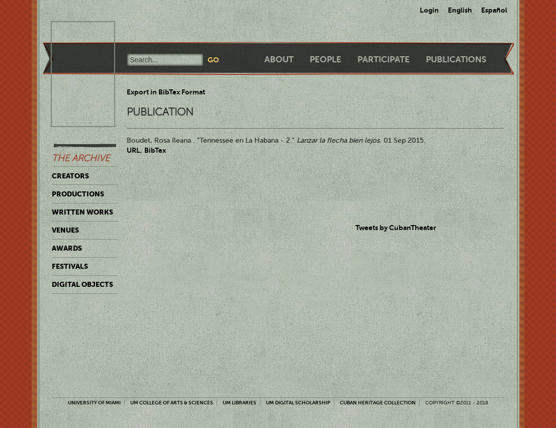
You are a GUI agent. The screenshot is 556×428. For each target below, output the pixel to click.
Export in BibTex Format (166, 92)
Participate (383, 59)
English (460, 10)
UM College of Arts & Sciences (171, 402)
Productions (78, 194)
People (325, 59)
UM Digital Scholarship (298, 402)
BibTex (155, 150)
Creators (70, 176)
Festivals (70, 266)
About (279, 59)
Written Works (82, 212)
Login (429, 10)
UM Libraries (239, 402)
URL (133, 150)
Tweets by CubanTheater (395, 228)
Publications (456, 59)
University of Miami (94, 402)
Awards (67, 248)
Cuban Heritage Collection (378, 402)
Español (494, 10)
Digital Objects (82, 284)
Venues (65, 230)
